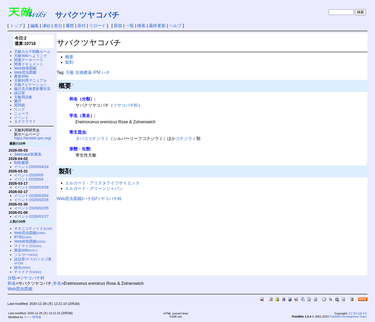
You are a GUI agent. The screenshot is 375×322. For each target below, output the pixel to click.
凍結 (46, 25)
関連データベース (28, 60)
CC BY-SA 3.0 (357, 313)
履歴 (70, 25)
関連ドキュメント (28, 64)
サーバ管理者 (32, 317)
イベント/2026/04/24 (31, 167)
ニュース (21, 113)
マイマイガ (27, 246)
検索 (141, 25)
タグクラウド (25, 121)
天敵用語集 (23, 97)
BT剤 (23, 237)
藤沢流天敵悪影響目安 (32, 89)
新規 (118, 25)
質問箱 (19, 105)
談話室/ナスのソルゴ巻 (33, 261)
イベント (21, 117)
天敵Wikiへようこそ (30, 56)
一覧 (130, 25)
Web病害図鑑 (25, 68)
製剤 (69, 62)
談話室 (19, 93)
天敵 (70, 72)
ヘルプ (175, 25)
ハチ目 (89, 198)
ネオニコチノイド (33, 228)
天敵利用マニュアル (30, 80)
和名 (12, 283)
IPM (96, 72)
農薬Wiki (21, 76)
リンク (19, 109)
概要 (69, 57)
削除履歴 (21, 162)
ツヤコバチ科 (125, 105)
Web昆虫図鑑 (69, 198)
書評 (17, 101)
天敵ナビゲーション (30, 84)
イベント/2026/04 (28, 179)
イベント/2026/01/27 (31, 216)
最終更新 (157, 25)
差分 (58, 25)
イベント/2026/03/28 (31, 187)
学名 (57, 283)
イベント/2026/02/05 (31, 208)
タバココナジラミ (92, 138)
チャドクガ (27, 272)
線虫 (22, 267)
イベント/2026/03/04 (31, 196)
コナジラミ (186, 138)
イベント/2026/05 (28, 175)
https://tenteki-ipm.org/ (32, 138)
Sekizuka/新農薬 (27, 154)
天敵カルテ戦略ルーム (32, 51)
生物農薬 (83, 72)
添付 (81, 25)
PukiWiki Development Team (348, 316)
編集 (34, 25)
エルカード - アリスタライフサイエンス (102, 183)
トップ (16, 25)
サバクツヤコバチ (87, 15)
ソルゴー (26, 255)
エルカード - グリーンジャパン (94, 188)
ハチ (106, 72)
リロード (97, 25)
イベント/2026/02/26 (31, 200)
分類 (12, 278)
